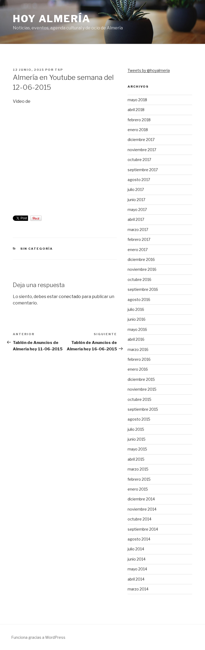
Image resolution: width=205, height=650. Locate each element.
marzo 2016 (138, 349)
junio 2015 (136, 439)
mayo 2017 (137, 209)
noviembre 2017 (142, 149)
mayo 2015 (137, 449)
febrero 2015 (139, 479)
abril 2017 (136, 219)
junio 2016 (136, 319)
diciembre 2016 (141, 259)
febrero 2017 (139, 239)
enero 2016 (138, 369)
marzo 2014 (138, 589)
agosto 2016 (139, 299)
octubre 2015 (139, 399)
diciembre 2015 (141, 379)
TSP (59, 70)
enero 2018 (138, 129)
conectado (70, 296)
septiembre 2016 (143, 289)
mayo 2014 (137, 569)
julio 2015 (136, 429)
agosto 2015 (139, 419)
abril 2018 (136, 109)
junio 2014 (136, 559)
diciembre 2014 (141, 499)
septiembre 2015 (143, 409)
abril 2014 (136, 579)
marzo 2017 (138, 229)
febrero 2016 (139, 359)
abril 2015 (136, 459)
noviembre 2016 (142, 269)
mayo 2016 (137, 329)
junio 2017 (136, 199)
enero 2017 (138, 249)
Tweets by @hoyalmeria (149, 70)
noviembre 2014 (142, 509)
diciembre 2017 (141, 139)
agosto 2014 (139, 539)
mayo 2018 (137, 99)
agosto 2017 (139, 179)
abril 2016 (136, 339)
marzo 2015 (138, 469)
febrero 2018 (139, 120)
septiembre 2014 (143, 529)
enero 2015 (138, 489)
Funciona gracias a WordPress (38, 637)
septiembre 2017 (143, 169)
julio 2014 (136, 549)
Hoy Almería (51, 19)
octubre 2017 (139, 159)
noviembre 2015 (142, 389)
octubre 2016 (139, 279)
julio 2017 (136, 189)
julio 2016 (136, 309)
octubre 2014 (139, 519)
